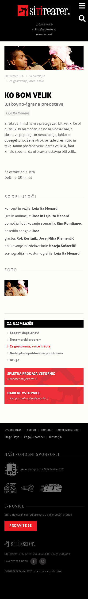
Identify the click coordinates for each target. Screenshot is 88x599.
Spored (31, 430)
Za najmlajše (37, 76)
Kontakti (46, 430)
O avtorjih (55, 437)
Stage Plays (11, 437)
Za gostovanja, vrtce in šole (26, 81)
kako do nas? (44, 34)
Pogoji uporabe (34, 437)
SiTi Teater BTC (14, 76)
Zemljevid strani (67, 430)
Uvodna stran (13, 430)
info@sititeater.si (45, 29)
